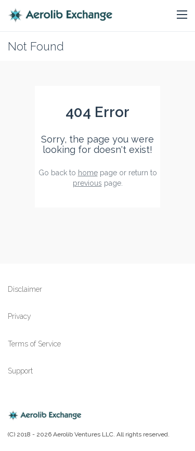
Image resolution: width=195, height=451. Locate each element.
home (88, 173)
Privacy (19, 316)
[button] (182, 15)
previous (87, 183)
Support (20, 371)
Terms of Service (34, 344)
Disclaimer (25, 289)
